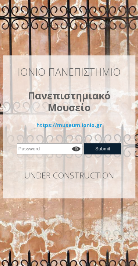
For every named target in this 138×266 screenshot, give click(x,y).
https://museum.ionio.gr (69, 125)
